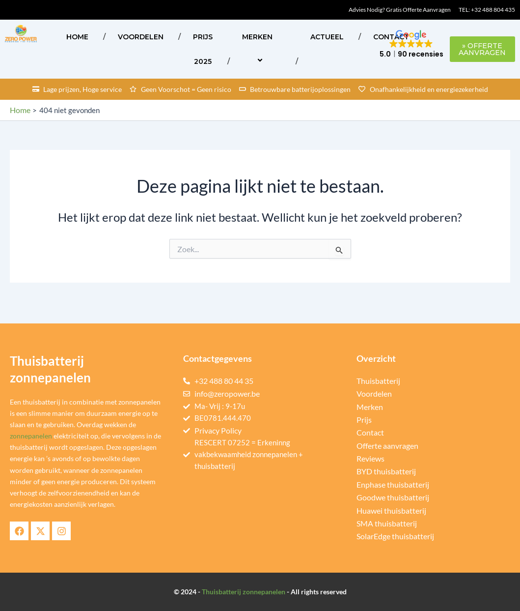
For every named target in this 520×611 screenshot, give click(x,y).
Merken (261, 48)
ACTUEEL (327, 36)
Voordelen (141, 36)
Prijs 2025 (203, 49)
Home (77, 36)
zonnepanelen (31, 436)
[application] (276, 36)
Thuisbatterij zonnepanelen (243, 591)
